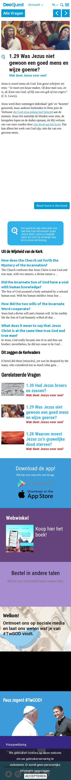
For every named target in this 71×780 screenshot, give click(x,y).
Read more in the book (52, 205)
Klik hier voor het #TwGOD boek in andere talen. (35, 581)
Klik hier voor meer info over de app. (35, 475)
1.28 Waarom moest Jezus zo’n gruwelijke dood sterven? (45, 439)
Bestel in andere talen (35, 573)
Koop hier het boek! (49, 532)
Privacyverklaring (16, 744)
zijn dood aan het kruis (47, 124)
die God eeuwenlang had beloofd (33, 112)
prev (57, 13)
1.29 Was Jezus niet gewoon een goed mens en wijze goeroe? (47, 412)
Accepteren (35, 776)
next (66, 13)
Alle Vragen (13, 13)
